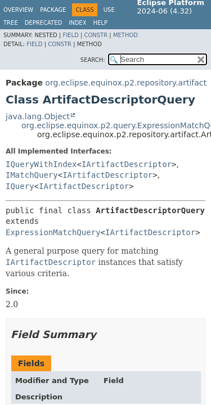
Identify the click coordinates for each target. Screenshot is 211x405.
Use (109, 10)
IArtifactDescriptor (127, 164)
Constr (95, 35)
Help (100, 23)
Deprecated (43, 23)
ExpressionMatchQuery (53, 232)
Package (53, 10)
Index (77, 23)
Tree (10, 23)
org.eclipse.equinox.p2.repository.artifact (125, 82)
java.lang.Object (38, 116)
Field (70, 35)
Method (125, 35)
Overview (18, 10)
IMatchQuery (32, 174)
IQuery (20, 186)
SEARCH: (92, 60)
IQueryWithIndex (41, 164)
